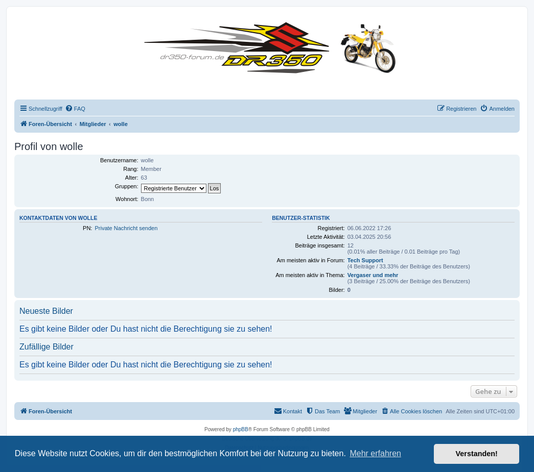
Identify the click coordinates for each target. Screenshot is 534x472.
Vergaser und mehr (373, 275)
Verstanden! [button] (477, 454)
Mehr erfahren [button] (375, 453)
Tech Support (365, 260)
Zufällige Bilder (46, 346)
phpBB (240, 429)
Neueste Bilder (46, 311)
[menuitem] (75, 109)
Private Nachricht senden (126, 228)
